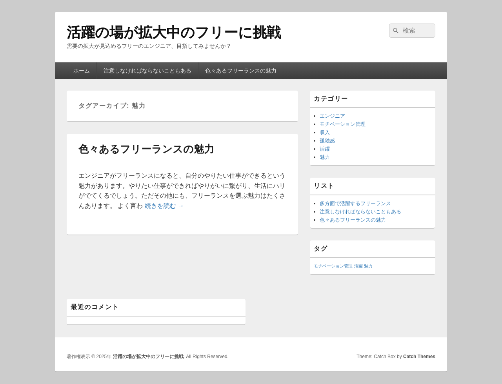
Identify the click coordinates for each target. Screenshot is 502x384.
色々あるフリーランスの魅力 (240, 70)
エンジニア (332, 116)
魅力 (325, 157)
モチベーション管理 (343, 124)
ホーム (81, 70)
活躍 (325, 149)
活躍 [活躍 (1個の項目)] (358, 266)
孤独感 (327, 141)
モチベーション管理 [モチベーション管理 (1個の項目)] (333, 266)
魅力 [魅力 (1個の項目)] (368, 266)
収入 (325, 132)
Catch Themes (419, 356)
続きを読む (164, 205)
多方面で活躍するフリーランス (355, 203)
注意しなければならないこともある (147, 70)
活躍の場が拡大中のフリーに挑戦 (174, 32)
